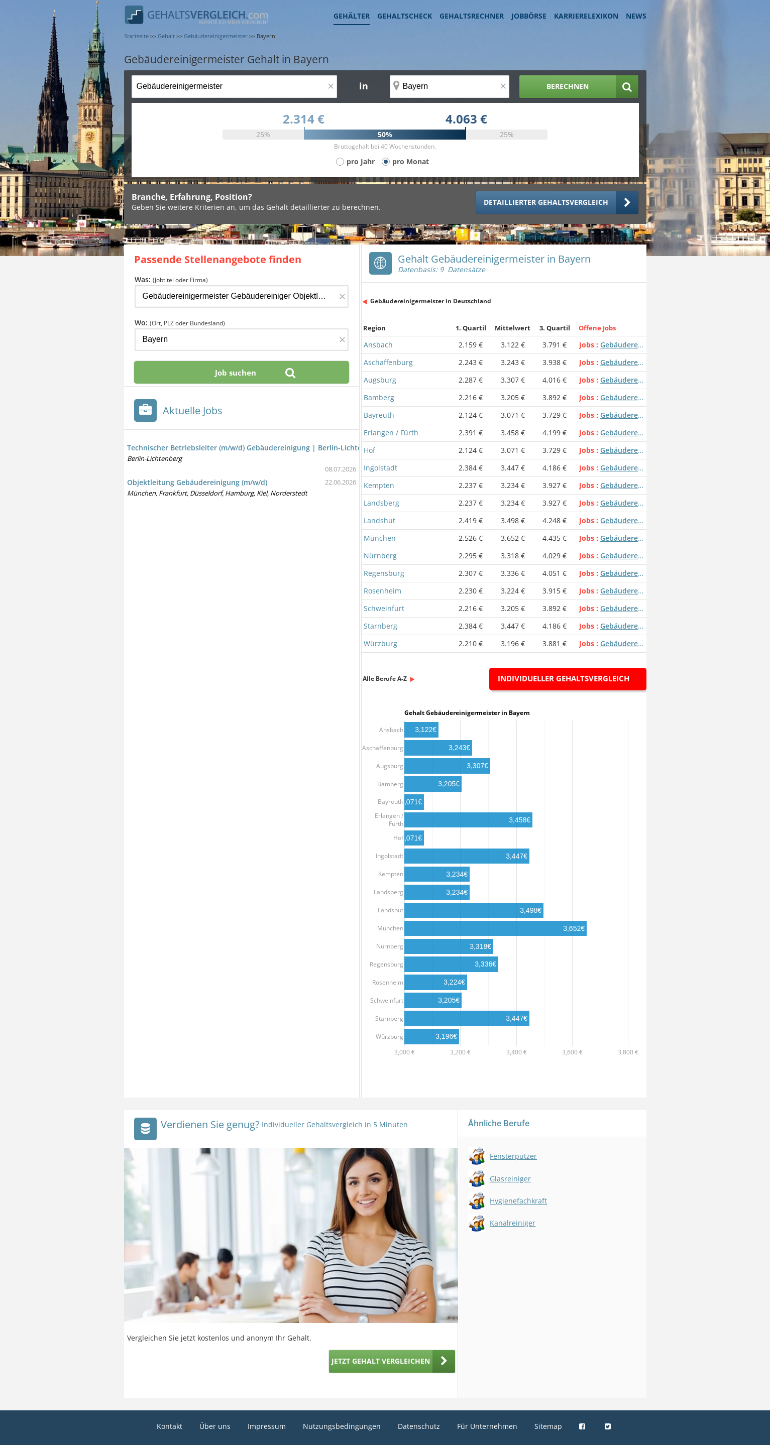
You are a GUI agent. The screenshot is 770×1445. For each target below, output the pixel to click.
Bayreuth (379, 415)
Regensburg (384, 573)
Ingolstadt (380, 467)
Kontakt (169, 1426)
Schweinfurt (384, 608)
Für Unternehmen (487, 1426)
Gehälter (352, 16)
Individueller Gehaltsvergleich (563, 678)
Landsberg (381, 503)
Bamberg (379, 397)
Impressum (267, 1426)
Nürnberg (380, 555)
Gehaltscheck (404, 16)
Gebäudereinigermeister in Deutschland (430, 301)
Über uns (215, 1426)
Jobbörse (528, 16)
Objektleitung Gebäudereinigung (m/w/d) (197, 482)
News (636, 16)
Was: (171, 279)
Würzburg (380, 643)
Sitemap (548, 1426)
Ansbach (378, 344)
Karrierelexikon (586, 16)
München (380, 538)
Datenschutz (419, 1426)
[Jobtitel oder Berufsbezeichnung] (234, 86)
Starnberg (380, 626)
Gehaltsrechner (471, 16)
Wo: (180, 322)
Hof (369, 450)
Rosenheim (382, 590)
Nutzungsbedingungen (342, 1426)
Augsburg (380, 380)
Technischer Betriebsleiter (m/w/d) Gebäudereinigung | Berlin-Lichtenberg (254, 447)
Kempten (379, 485)
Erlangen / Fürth (391, 432)
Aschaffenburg (388, 362)
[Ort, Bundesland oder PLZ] (449, 86)
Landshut (379, 520)
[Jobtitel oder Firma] (242, 296)
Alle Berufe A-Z (385, 678)
